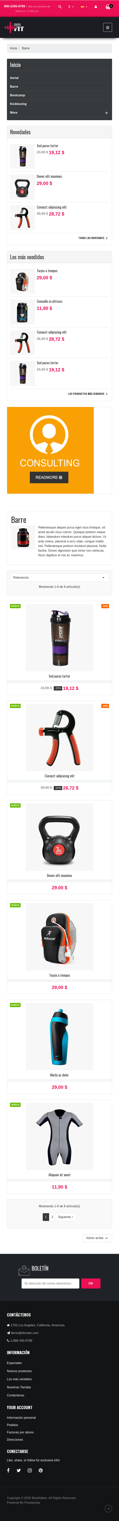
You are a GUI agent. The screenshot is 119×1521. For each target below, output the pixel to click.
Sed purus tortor (47, 145)
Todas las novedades (93, 238)
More (13, 112)
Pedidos (12, 1425)
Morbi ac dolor (59, 1074)
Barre (14, 86)
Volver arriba (97, 1238)
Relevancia (59, 577)
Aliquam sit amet (59, 1174)
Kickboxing (18, 104)
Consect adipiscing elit (52, 207)
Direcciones (15, 1439)
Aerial (14, 78)
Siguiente (66, 1217)
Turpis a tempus (47, 270)
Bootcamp (17, 95)
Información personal (21, 1417)
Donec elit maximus (49, 176)
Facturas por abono (20, 1432)
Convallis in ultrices (49, 301)
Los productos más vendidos (88, 394)
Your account (20, 1407)
